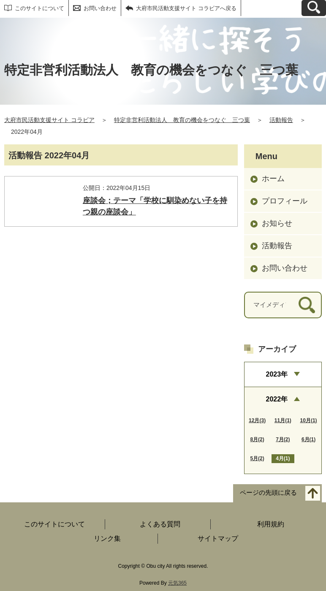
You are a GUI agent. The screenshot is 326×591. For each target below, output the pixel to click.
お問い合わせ (100, 8)
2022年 (277, 399)
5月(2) (257, 458)
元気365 (177, 583)
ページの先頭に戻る (268, 492)
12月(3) (257, 420)
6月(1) (308, 439)
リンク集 (107, 538)
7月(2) (283, 439)
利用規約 (270, 524)
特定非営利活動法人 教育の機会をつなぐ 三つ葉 (182, 120)
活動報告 (281, 120)
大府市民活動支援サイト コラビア (49, 120)
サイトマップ (218, 538)
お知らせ (277, 223)
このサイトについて (39, 8)
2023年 (277, 374)
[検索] (306, 305)
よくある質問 (160, 524)
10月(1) (308, 420)
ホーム (273, 178)
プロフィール (284, 201)
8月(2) (257, 439)
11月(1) (282, 420)
